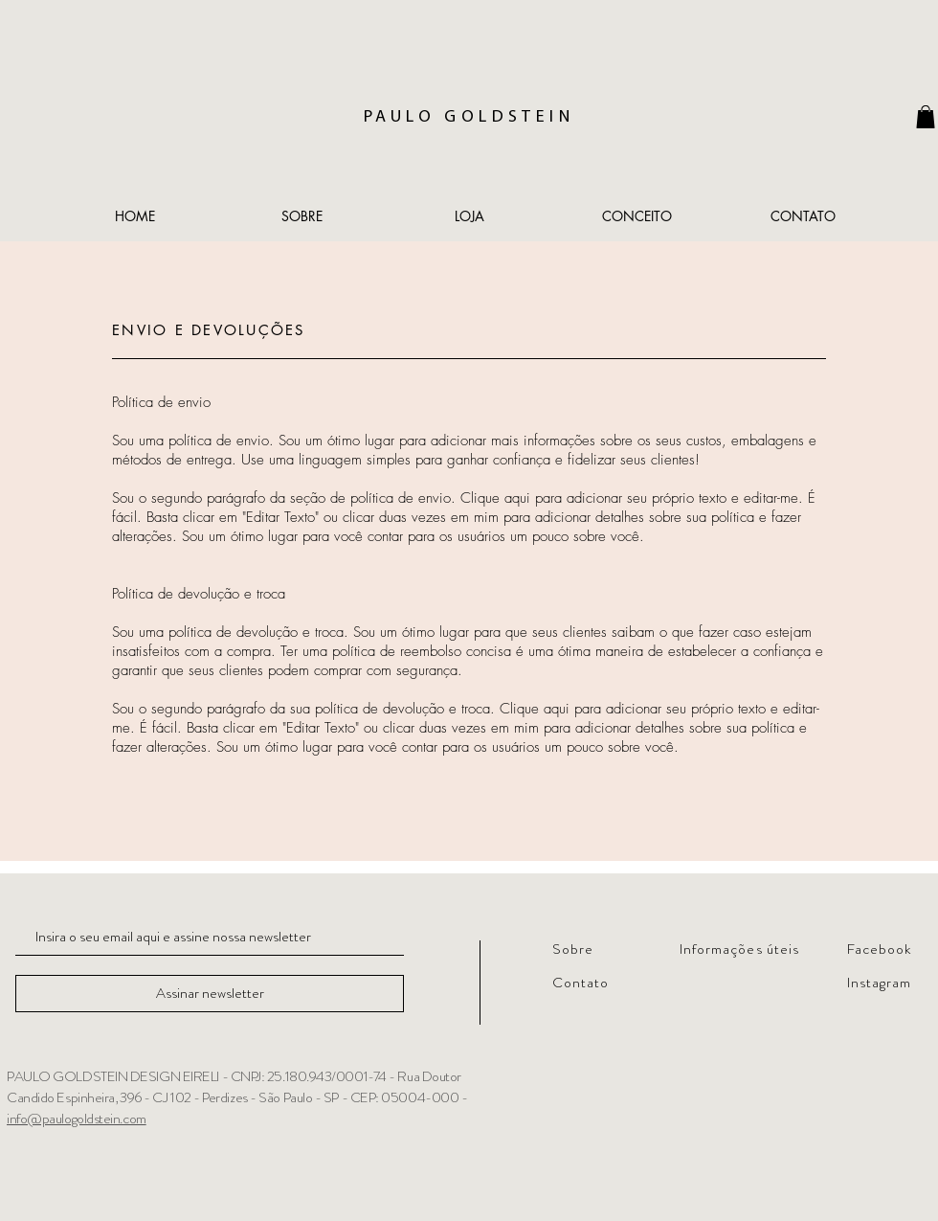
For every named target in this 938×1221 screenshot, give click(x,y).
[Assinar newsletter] (209, 993)
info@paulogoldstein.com (76, 1118)
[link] (925, 116)
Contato (580, 982)
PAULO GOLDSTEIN (469, 117)
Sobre (572, 949)
